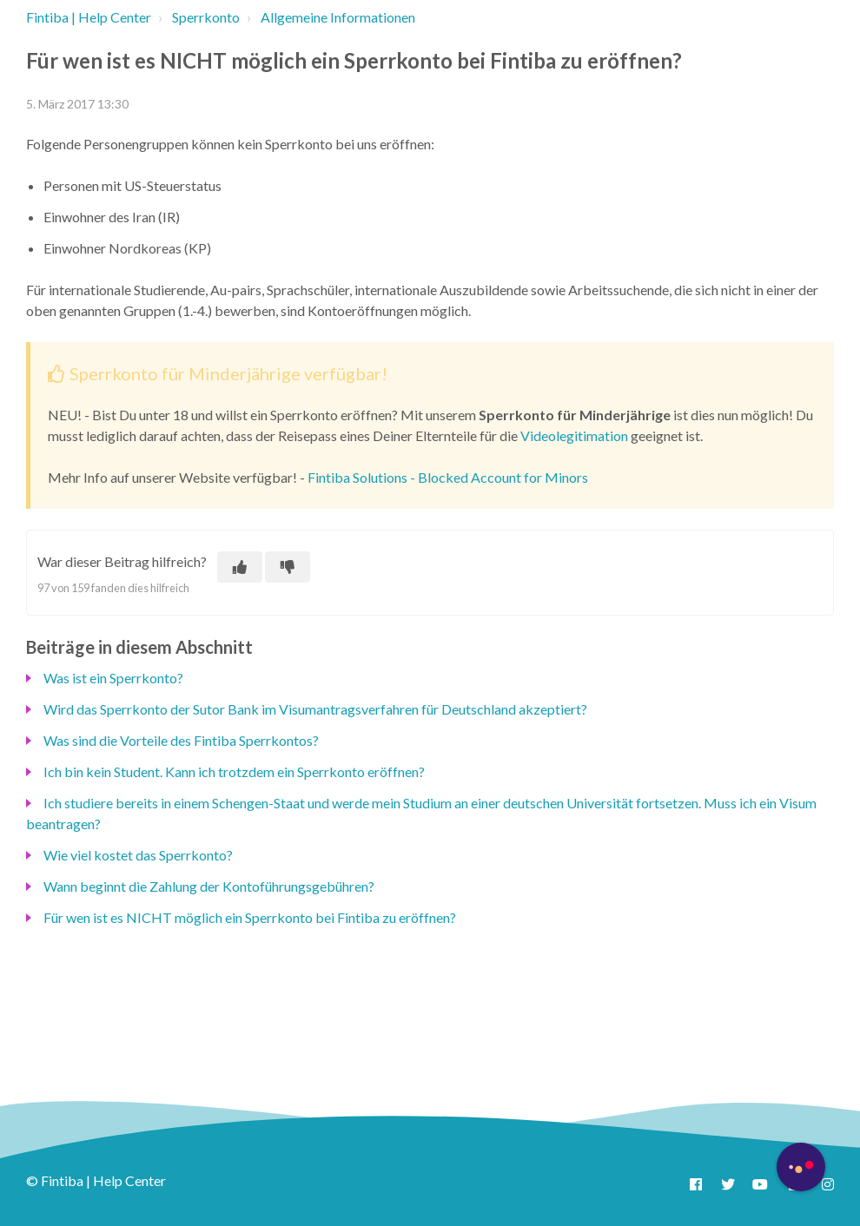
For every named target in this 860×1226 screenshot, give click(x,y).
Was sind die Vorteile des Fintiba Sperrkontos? (181, 740)
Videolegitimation (574, 435)
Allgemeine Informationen (338, 17)
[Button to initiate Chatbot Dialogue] (801, 1167)
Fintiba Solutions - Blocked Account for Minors (448, 477)
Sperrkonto (206, 17)
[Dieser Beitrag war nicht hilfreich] (287, 567)
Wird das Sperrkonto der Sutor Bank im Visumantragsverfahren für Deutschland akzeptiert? (315, 709)
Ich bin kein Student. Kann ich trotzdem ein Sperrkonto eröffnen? (234, 771)
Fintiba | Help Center (88, 17)
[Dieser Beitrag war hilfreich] (239, 567)
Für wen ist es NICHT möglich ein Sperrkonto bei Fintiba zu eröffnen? (249, 917)
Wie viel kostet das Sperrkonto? (138, 855)
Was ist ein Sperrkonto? (113, 677)
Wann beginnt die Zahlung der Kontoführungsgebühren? (208, 886)
